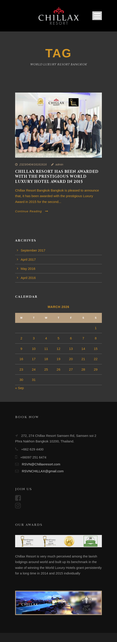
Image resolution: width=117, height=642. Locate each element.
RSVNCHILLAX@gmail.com (43, 471)
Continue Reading (31, 211)
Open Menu (97, 15)
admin (59, 164)
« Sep (19, 388)
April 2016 (28, 278)
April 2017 (28, 259)
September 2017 (33, 250)
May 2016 (28, 268)
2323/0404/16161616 (33, 164)
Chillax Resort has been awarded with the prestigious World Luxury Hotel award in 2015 (57, 176)
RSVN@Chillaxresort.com (41, 464)
